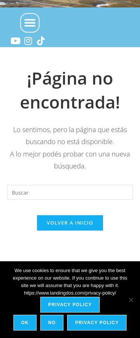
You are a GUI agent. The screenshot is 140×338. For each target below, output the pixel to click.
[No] (130, 300)
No (52, 322)
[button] (30, 23)
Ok (25, 322)
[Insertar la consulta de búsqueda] (70, 192)
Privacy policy (70, 304)
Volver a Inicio (70, 222)
